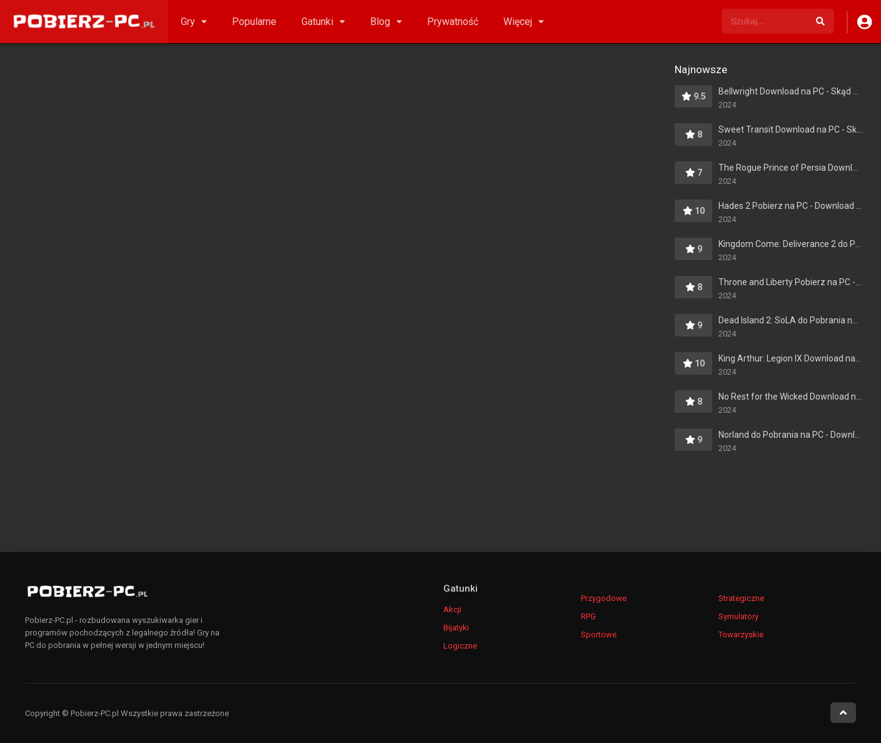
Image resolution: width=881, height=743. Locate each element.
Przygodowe (604, 598)
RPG (588, 616)
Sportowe (599, 634)
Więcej (517, 22)
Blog (380, 22)
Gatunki (317, 22)
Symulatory (738, 616)
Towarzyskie (740, 634)
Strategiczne (741, 598)
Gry (188, 22)
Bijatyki (456, 627)
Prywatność (452, 22)
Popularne (254, 22)
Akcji (452, 609)
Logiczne (460, 645)
